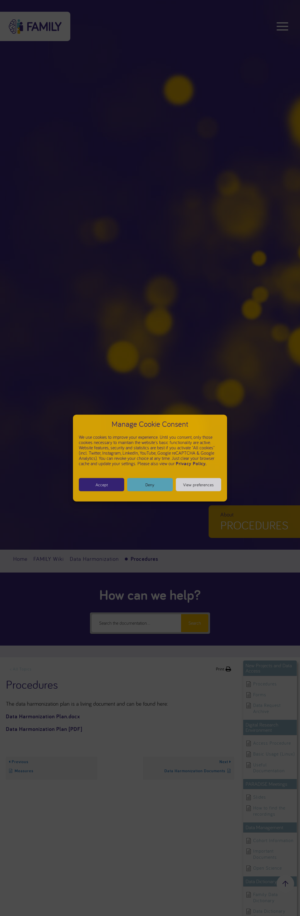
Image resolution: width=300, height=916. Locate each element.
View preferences (198, 484)
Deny (149, 484)
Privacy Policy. (191, 463)
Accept (102, 484)
